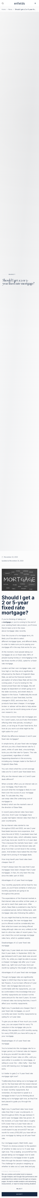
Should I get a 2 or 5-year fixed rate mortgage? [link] (25, 9)
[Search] (3, 3)
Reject (20, 1189)
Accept (19, 1194)
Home (4, 9)
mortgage (7, 622)
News (10, 9)
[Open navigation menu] (35, 3)
